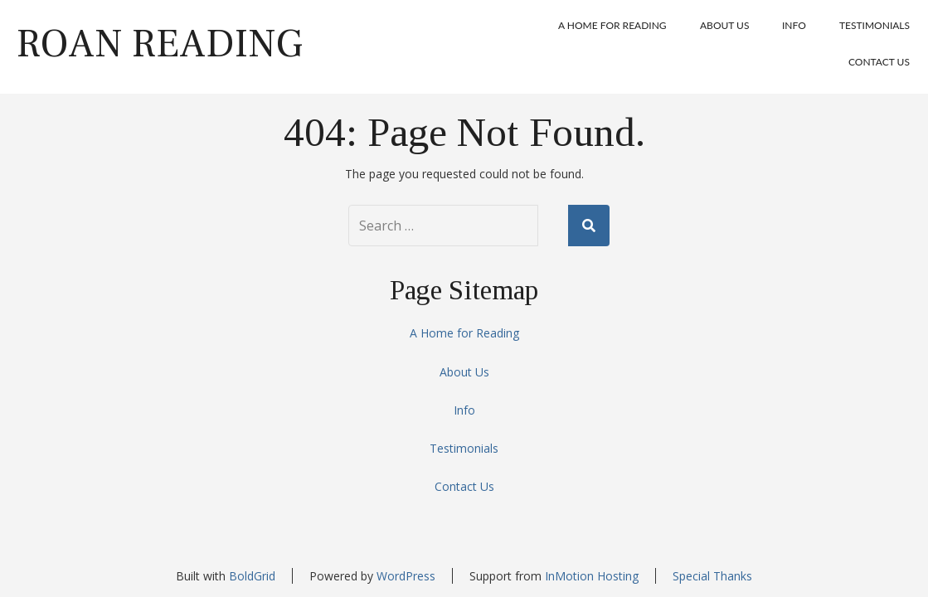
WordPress (406, 576)
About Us (724, 25)
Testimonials (874, 25)
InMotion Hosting (592, 576)
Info (794, 25)
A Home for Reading (612, 25)
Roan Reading (160, 44)
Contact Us (879, 62)
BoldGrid (252, 576)
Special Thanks (712, 576)
